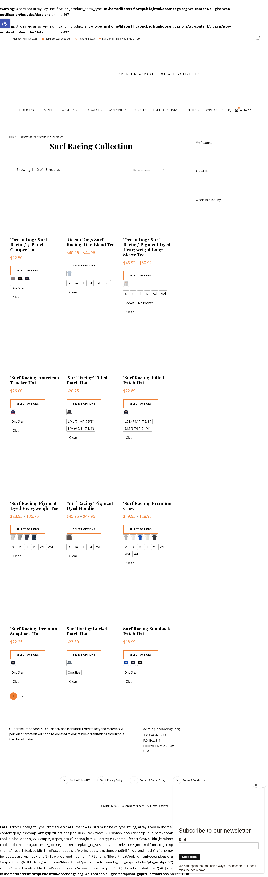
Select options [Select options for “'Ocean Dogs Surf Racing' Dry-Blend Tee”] (84, 265)
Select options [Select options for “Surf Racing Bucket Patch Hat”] (84, 654)
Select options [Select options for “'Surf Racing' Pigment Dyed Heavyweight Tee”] (28, 529)
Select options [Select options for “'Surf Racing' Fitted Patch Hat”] (84, 403)
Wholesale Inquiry (208, 200)
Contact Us (214, 110)
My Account (204, 143)
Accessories (118, 110)
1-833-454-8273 (85, 38)
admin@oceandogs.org (56, 38)
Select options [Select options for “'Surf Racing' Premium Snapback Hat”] (28, 654)
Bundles (140, 110)
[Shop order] (148, 170)
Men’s (48, 110)
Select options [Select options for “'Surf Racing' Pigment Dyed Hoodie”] (84, 529)
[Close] (259, 785)
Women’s (68, 110)
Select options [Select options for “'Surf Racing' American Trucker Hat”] (28, 403)
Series (192, 110)
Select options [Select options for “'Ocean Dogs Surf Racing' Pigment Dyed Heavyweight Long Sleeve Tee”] (141, 275)
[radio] (13, 278)
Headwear (91, 110)
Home (12, 137)
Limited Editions (165, 110)
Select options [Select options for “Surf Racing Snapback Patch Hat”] (141, 654)
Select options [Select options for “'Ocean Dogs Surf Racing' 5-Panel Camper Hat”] (28, 270)
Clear (17, 297)
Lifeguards (25, 110)
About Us (202, 171)
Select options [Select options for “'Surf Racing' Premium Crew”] (141, 529)
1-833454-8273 (154, 735)
